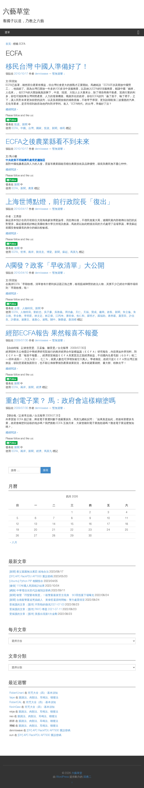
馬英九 (74, 251)
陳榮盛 (62, 319)
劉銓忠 (37, 312)
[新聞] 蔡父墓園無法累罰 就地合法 (29, 571)
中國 (23, 128)
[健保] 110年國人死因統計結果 (27, 585)
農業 (31, 188)
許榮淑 (15, 319)
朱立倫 (127, 312)
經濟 (38, 387)
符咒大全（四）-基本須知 (43, 692)
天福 (86, 312)
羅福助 (101, 315)
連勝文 (25, 319)
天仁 (78, 312)
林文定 (38, 315)
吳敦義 (58, 312)
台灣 (31, 128)
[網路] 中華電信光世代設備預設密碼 (30, 590)
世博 (23, 251)
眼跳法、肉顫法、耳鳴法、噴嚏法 (38, 697)
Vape (12, 697)
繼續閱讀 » (12, 109)
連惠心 (36, 319)
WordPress (62, 776)
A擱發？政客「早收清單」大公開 (55, 265)
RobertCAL (15, 702)
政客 (109, 312)
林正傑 (49, 315)
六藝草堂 (16, 11)
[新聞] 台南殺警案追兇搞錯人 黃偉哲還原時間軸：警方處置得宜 (47, 599)
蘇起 (65, 251)
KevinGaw (15, 706)
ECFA (15, 128)
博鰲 (49, 251)
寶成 (94, 312)
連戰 (45, 319)
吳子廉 (48, 312)
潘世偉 (70, 315)
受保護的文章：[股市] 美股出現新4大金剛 (33, 613)
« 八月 (13, 542)
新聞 (24, 124)
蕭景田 (122, 315)
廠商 (101, 312)
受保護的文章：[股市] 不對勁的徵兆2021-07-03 (36, 604)
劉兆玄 (40, 251)
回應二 (87, 776)
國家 (38, 128)
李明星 (28, 315)
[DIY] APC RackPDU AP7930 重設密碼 (31, 576)
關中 (53, 319)
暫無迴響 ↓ (58, 73)
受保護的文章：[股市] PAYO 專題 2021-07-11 (35, 609)
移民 (62, 128)
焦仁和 (80, 315)
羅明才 (91, 315)
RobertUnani (16, 692)
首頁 (8, 43)
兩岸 (31, 251)
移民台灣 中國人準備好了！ (47, 66)
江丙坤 (59, 315)
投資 (17, 124)
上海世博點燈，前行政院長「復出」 (60, 201)
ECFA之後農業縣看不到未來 (48, 141)
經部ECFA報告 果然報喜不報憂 (52, 333)
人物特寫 (25, 312)
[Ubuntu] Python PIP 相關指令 (26, 581)
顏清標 (72, 319)
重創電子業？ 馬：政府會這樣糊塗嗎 (61, 400)
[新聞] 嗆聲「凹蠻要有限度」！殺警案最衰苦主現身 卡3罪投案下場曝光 (51, 595)
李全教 (17, 315)
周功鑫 (69, 312)
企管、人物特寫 (23, 308)
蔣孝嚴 (112, 315)
